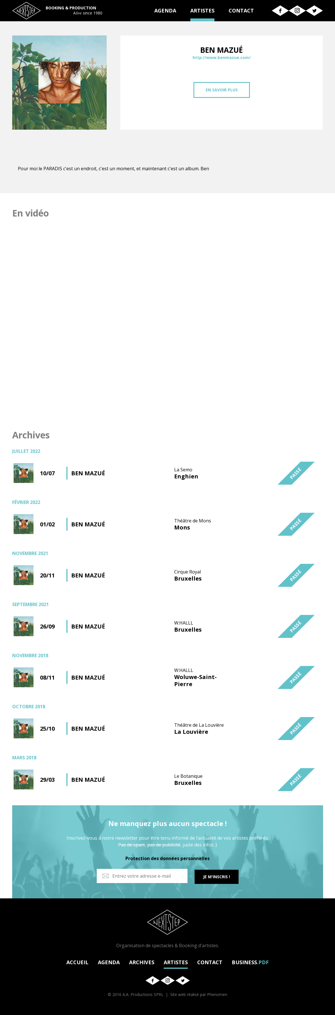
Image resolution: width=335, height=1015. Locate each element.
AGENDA (165, 10)
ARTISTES (202, 10)
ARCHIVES (141, 961)
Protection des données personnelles (167, 858)
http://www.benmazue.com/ (222, 57)
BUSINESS (250, 961)
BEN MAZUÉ (88, 473)
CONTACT (241, 10)
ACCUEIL (77, 961)
